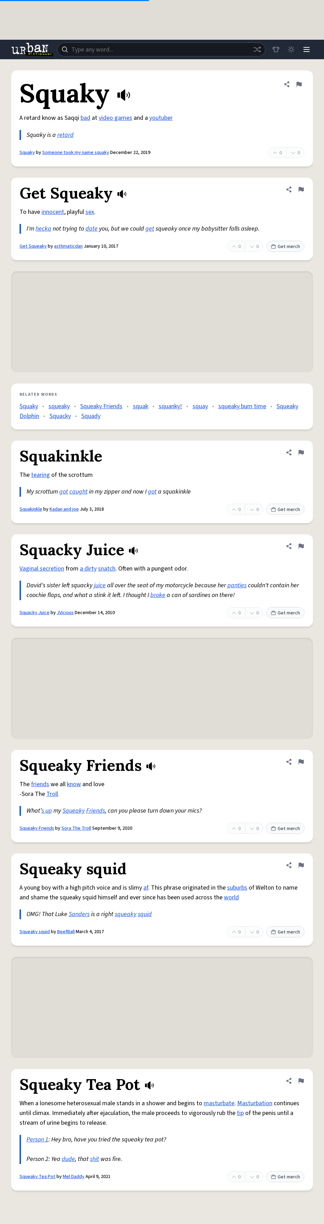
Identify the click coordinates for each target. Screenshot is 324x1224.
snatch (106, 568)
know (74, 784)
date (91, 228)
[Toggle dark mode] (291, 49)
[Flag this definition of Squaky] (298, 84)
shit (94, 1159)
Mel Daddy (73, 1176)
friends (40, 784)
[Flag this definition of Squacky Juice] (301, 546)
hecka (43, 228)
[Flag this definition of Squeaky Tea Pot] (301, 1080)
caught (78, 491)
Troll (52, 794)
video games (115, 118)
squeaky (59, 406)
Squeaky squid (35, 931)
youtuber (161, 118)
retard (65, 135)
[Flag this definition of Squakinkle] (301, 452)
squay (200, 406)
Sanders (79, 914)
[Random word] (257, 49)
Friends (95, 810)
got (63, 491)
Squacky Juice (35, 612)
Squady (90, 416)
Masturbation (254, 1103)
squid (145, 914)
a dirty (88, 568)
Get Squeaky (33, 246)
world (231, 897)
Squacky (60, 416)
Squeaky (73, 810)
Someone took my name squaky (75, 152)
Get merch (285, 246)
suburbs (237, 887)
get (149, 228)
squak (140, 406)
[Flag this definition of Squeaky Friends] (301, 761)
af (145, 887)
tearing (40, 475)
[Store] (276, 49)
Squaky (27, 152)
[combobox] (161, 49)
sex (89, 212)
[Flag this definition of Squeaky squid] (301, 865)
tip (240, 1113)
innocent (53, 212)
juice (100, 585)
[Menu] (306, 49)
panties (237, 585)
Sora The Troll (76, 828)
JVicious (65, 612)
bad (85, 118)
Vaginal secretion (42, 568)
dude (68, 1159)
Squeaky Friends (101, 406)
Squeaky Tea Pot (37, 1176)
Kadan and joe (64, 509)
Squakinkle (31, 509)
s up (47, 810)
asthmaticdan (68, 246)
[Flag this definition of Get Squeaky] (301, 189)
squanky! (170, 406)
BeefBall (66, 931)
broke (157, 595)
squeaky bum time (242, 406)
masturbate (219, 1103)
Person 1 (37, 1139)
